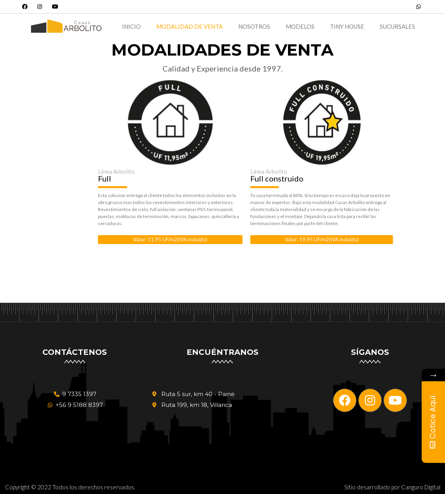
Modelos (300, 26)
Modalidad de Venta (189, 26)
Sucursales (397, 26)
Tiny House (347, 26)
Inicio (131, 26)
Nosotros (254, 26)
